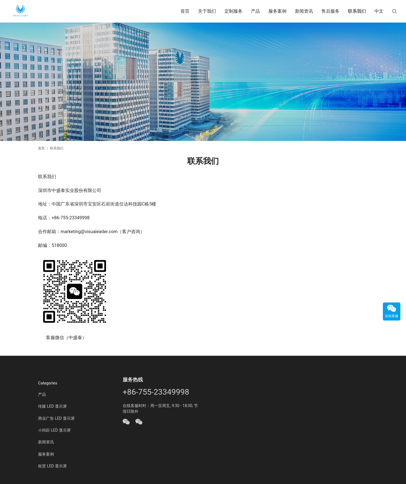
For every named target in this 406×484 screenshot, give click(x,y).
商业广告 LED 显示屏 (56, 418)
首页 (184, 11)
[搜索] (394, 11)
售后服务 (330, 11)
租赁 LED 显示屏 (52, 466)
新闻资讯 (304, 11)
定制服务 (233, 11)
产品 (255, 11)
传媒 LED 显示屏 (52, 406)
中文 (378, 11)
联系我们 (357, 11)
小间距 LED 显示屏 (54, 430)
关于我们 (207, 11)
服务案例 (277, 11)
